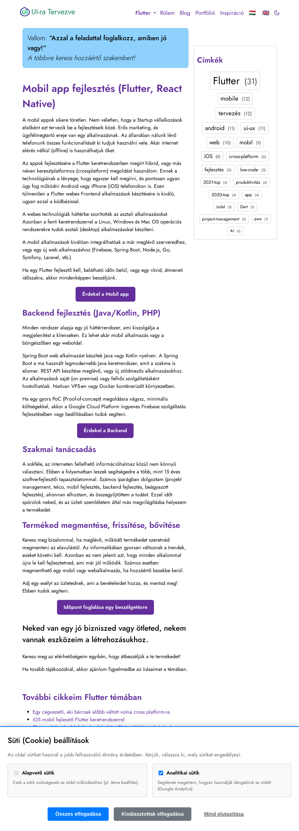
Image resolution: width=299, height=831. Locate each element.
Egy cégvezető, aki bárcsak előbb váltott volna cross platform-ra (101, 712)
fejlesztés (218, 169)
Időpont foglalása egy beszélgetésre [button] (105, 607)
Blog (185, 13)
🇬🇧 (265, 13)
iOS (212, 156)
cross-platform (247, 156)
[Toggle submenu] (155, 13)
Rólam (167, 13)
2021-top (215, 182)
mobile (235, 98)
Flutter (235, 80)
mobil (250, 142)
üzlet (224, 207)
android (220, 128)
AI (235, 231)
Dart (247, 207)
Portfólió (205, 13)
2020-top (223, 194)
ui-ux (254, 128)
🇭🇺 (252, 13)
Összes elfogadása (78, 814)
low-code (253, 169)
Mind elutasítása (224, 814)
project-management (224, 219)
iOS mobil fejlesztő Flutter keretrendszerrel (79, 719)
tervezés (235, 113)
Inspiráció (232, 13)
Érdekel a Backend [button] (105, 430)
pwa (261, 219)
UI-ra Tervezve (47, 12)
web (220, 142)
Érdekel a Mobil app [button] (105, 294)
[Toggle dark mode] (277, 13)
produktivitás (251, 182)
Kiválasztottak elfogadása (152, 814)
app (252, 194)
